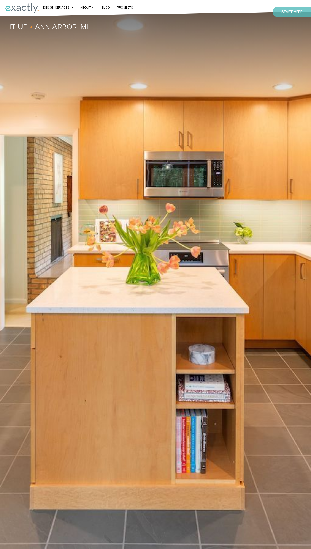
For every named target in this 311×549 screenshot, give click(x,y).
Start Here (291, 12)
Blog (106, 7)
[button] (58, 8)
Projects (125, 7)
